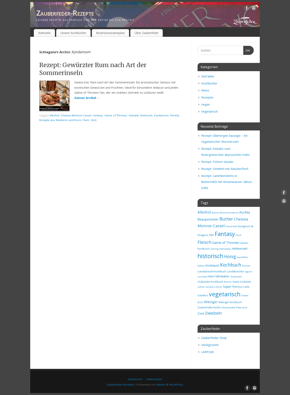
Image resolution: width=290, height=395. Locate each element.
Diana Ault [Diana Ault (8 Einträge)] (231, 226)
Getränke (207, 76)
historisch (146, 115)
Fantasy (98, 115)
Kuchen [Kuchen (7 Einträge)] (246, 265)
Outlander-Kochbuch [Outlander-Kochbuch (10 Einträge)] (210, 281)
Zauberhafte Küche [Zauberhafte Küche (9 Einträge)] (209, 307)
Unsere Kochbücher (73, 33)
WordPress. (176, 384)
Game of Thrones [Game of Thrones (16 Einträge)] (225, 242)
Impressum (135, 379)
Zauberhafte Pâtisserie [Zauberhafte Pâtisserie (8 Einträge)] (234, 307)
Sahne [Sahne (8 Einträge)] (201, 286)
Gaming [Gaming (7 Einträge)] (214, 248)
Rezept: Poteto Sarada (217, 162)
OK (247, 50)
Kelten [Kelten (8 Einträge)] (201, 265)
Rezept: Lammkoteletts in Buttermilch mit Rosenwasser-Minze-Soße (227, 182)
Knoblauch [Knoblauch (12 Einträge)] (212, 265)
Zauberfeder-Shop (214, 338)
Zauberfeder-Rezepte (65, 13)
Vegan (205, 104)
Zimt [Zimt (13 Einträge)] (201, 313)
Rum (86, 120)
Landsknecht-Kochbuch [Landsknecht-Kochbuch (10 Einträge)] (212, 271)
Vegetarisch (209, 111)
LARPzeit (207, 352)
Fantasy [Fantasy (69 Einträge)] (225, 234)
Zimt (93, 120)
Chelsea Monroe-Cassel (76, 115)
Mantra (161, 384)
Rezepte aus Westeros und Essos (60, 120)
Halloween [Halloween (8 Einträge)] (225, 248)
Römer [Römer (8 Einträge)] (228, 281)
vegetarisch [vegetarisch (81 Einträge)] (224, 294)
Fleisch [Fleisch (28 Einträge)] (204, 242)
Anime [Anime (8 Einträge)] (215, 212)
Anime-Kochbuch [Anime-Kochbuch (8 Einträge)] (229, 212)
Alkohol (54, 115)
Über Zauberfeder (146, 33)
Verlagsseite (210, 345)
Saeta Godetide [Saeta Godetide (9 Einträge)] (241, 281)
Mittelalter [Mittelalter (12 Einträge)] (222, 276)
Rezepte (207, 97)
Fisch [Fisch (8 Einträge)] (238, 235)
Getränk (134, 115)
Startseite (44, 33)
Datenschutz (154, 379)
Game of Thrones (115, 115)
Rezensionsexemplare (110, 33)
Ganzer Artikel (87, 98)
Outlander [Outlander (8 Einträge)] (236, 276)
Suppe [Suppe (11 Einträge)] (227, 286)
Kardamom (161, 115)
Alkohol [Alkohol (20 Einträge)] (204, 211)
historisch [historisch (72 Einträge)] (210, 256)
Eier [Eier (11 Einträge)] (211, 235)
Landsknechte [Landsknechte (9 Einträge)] (235, 271)
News (205, 90)
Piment (174, 115)
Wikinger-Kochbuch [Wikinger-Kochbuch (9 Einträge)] (230, 302)
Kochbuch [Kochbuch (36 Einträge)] (230, 265)
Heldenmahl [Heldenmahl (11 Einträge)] (239, 248)
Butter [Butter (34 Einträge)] (226, 219)
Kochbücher (209, 83)
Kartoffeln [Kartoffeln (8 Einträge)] (242, 257)
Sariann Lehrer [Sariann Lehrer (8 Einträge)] (213, 286)
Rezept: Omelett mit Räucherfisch (224, 169)
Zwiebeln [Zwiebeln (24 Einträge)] (213, 313)
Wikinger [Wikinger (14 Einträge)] (211, 302)
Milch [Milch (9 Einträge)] (211, 276)
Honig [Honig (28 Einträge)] (230, 256)
